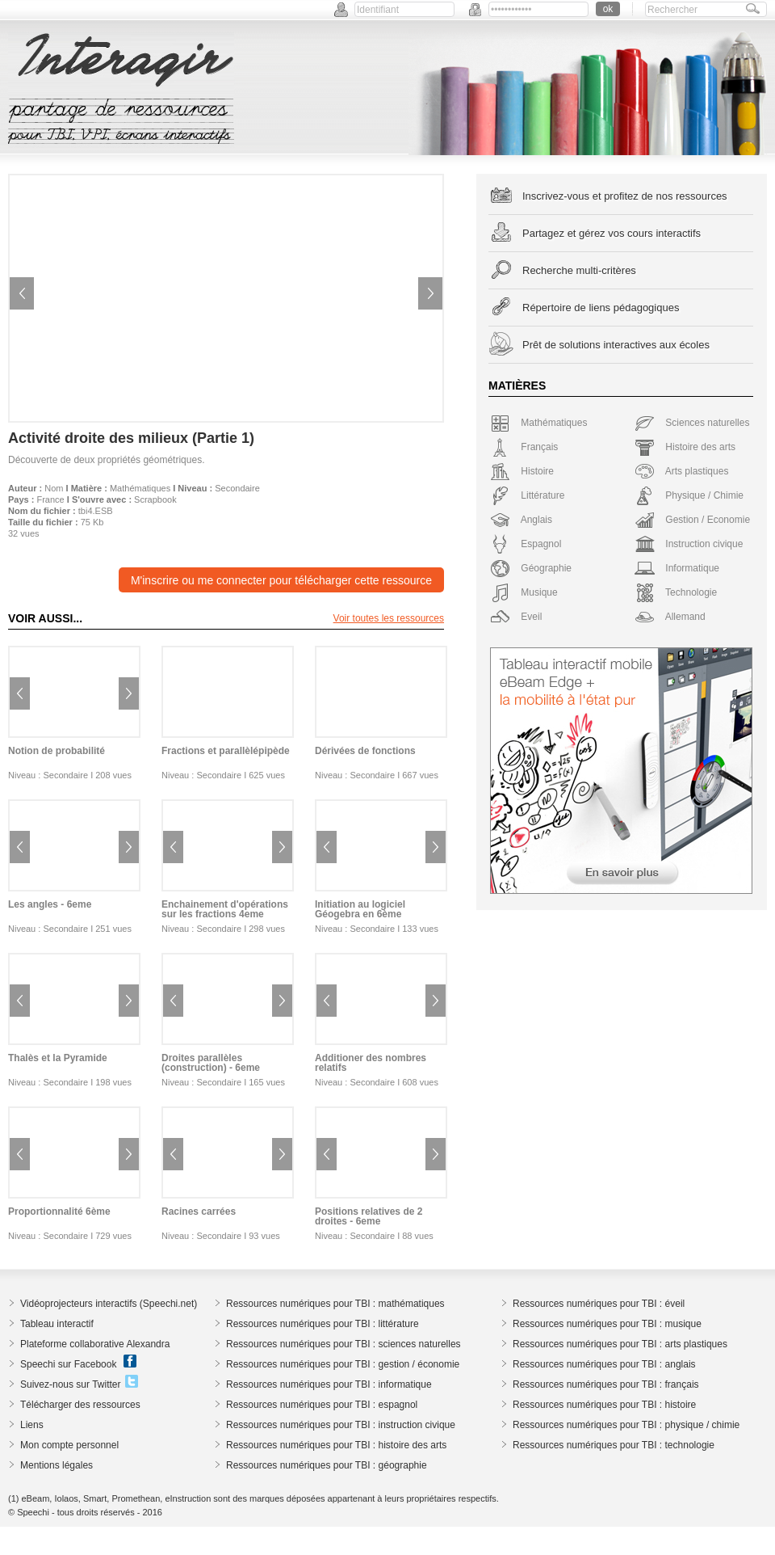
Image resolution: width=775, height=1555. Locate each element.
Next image (430, 293)
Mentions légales (56, 1465)
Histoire (522, 471)
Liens (32, 1425)
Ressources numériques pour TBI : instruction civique (340, 1425)
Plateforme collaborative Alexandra (95, 1344)
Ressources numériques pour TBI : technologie (613, 1445)
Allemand (670, 616)
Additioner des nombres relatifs (370, 1062)
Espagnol (525, 544)
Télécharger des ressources (80, 1404)
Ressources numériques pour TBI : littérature (322, 1324)
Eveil (516, 616)
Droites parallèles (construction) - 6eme (210, 1062)
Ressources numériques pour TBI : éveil (599, 1303)
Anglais (521, 519)
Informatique (677, 568)
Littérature (527, 495)
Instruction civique (689, 544)
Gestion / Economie (692, 519)
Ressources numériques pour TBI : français (606, 1384)
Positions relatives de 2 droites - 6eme (368, 1216)
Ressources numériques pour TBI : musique (607, 1324)
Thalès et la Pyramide (57, 1058)
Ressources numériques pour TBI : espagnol (321, 1404)
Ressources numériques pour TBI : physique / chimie (626, 1425)
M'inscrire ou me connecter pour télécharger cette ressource (281, 580)
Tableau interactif (57, 1324)
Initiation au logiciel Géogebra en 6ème (360, 909)
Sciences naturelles (692, 422)
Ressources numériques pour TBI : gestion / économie (342, 1364)
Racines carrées (198, 1211)
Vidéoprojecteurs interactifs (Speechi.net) (108, 1303)
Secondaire (237, 488)
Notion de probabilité (56, 750)
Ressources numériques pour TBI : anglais (604, 1364)
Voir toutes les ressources (388, 618)
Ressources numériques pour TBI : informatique (329, 1384)
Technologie (676, 592)
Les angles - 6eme (49, 904)
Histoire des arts (685, 447)
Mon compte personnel (69, 1445)
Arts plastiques (681, 471)
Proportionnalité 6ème (59, 1211)
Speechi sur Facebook (68, 1364)
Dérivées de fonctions (365, 750)
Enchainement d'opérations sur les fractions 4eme (224, 909)
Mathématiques (140, 488)
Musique (524, 592)
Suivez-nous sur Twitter (70, 1384)
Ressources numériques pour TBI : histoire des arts (336, 1445)
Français (524, 447)
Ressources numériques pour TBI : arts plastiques (620, 1344)
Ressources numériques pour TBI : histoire (604, 1404)
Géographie (531, 568)
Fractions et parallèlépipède (225, 750)
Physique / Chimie (689, 495)
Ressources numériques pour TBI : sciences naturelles (343, 1344)
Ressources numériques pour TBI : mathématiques (335, 1303)
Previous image (22, 293)
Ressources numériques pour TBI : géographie (326, 1465)
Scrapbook (155, 499)
